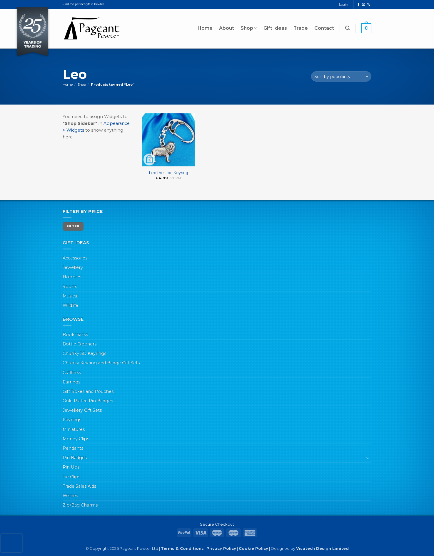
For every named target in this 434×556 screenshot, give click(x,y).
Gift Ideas (275, 28)
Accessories (75, 258)
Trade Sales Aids (79, 486)
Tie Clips (71, 476)
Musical (70, 296)
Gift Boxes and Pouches (88, 391)
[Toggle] (367, 458)
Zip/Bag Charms (80, 505)
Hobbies (72, 276)
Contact (324, 28)
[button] (347, 28)
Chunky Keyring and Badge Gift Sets (101, 362)
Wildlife (70, 305)
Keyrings (72, 419)
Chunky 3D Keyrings (84, 353)
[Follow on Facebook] (358, 4)
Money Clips (76, 438)
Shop (249, 28)
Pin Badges (75, 457)
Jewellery (73, 267)
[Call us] (368, 4)
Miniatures (74, 429)
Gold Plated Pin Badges (88, 400)
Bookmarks (75, 334)
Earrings (71, 382)
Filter (73, 226)
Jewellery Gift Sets (82, 410)
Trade (300, 28)
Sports (70, 286)
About (226, 28)
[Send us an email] (363, 4)
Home (205, 28)
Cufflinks (72, 372)
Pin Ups (71, 467)
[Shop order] (341, 76)
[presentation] (11, 543)
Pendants (73, 448)
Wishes (70, 495)
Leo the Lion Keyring (168, 172)
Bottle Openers (79, 344)
